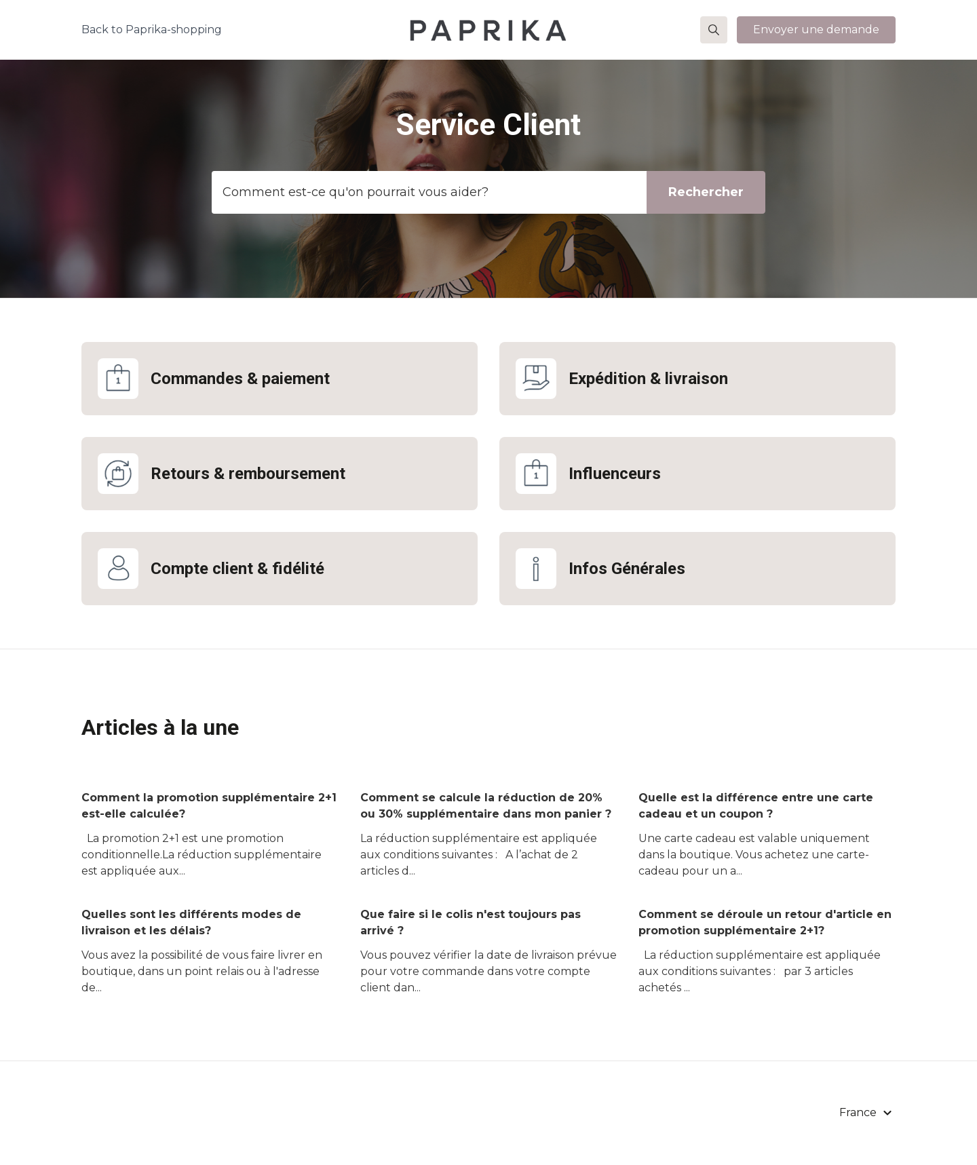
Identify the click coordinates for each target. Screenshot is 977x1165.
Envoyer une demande (816, 29)
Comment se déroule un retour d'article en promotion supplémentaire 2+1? (765, 922)
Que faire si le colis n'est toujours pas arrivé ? (470, 922)
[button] (713, 29)
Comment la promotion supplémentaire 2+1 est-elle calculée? (209, 805)
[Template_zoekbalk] (488, 192)
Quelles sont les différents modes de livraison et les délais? (191, 922)
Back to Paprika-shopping (151, 29)
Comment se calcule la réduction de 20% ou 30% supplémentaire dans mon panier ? (485, 805)
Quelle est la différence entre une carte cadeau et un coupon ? (755, 805)
